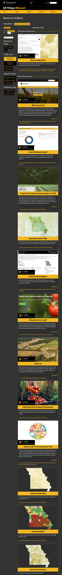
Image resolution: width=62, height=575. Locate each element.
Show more (33, 102)
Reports (29, 11)
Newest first (11, 33)
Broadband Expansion (10, 82)
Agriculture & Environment (22, 26)
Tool (6, 52)
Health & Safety (8, 68)
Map (6, 49)
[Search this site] (53, 3)
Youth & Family (8, 71)
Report (10, 49)
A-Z (9, 34)
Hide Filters (7, 29)
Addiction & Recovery (10, 79)
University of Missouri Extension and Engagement (31, 562)
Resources (41, 11)
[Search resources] (14, 39)
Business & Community (10, 65)
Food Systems (8, 85)
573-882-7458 (47, 568)
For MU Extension (9, 95)
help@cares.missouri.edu (53, 555)
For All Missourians (9, 92)
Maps (17, 11)
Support (53, 11)
